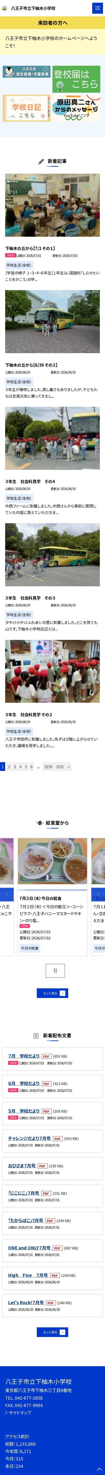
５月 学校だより (24, 1113)
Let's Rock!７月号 (26, 1305)
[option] (52, 897)
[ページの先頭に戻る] (99, 1469)
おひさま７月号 (22, 1168)
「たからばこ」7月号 (26, 1223)
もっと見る (50, 994)
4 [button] (20, 766)
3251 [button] (60, 766)
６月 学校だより (24, 1086)
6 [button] (32, 766)
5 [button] (26, 766)
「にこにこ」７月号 (24, 1195)
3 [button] (15, 766)
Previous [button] (7, 895)
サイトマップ (20, 1412)
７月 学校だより (24, 1058)
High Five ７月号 (28, 1277)
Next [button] (98, 895)
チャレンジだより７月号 (30, 1141)
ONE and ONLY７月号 (29, 1250)
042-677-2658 (29, 1397)
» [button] (69, 766)
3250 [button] (48, 766)
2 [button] (9, 766)
